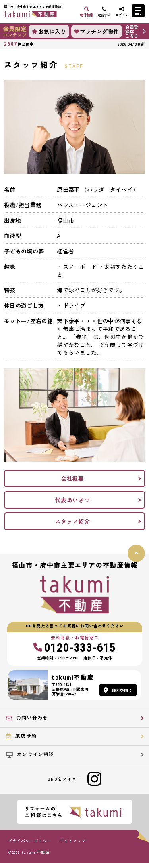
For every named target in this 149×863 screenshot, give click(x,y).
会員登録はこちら (131, 31)
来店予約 (21, 735)
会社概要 (72, 478)
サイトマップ (73, 841)
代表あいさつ (72, 500)
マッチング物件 (96, 31)
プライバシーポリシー (30, 841)
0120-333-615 (74, 647)
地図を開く (118, 690)
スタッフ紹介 (72, 521)
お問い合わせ (27, 717)
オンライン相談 (30, 754)
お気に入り (49, 31)
